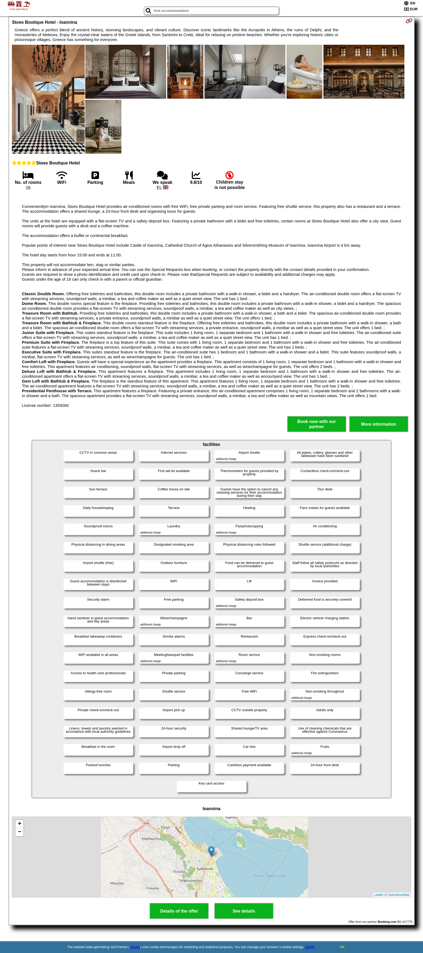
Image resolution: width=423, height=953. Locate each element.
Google (135, 947)
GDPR (310, 947)
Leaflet (378, 894)
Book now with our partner (316, 424)
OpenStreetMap (399, 894)
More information (378, 424)
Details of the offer (179, 911)
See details (244, 911)
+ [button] (19, 824)
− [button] (19, 832)
